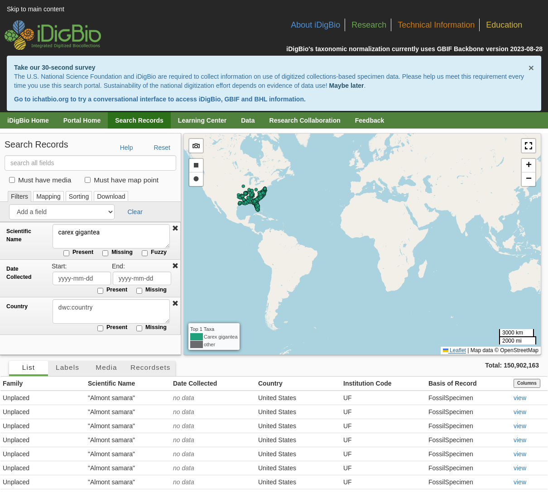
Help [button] (126, 147)
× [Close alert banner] (531, 67)
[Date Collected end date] (142, 278)
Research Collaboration (305, 120)
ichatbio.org (50, 99)
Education (504, 24)
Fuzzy (154, 252)
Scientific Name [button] (111, 383)
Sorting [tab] (79, 196)
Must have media (40, 180)
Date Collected (18, 273)
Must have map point (122, 180)
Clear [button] (134, 211)
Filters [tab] (19, 196)
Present (78, 252)
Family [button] (13, 383)
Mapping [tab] (48, 196)
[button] (175, 228)
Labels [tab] (67, 367)
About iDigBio (315, 24)
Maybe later (346, 85)
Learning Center (202, 120)
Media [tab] (106, 367)
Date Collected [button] (195, 383)
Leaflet (454, 350)
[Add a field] (62, 212)
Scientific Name (18, 235)
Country (17, 306)
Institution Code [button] (367, 383)
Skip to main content (35, 9)
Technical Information (436, 24)
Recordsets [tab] (150, 367)
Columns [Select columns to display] (527, 383)
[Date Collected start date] (82, 278)
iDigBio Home (28, 120)
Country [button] (270, 383)
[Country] (111, 311)
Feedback (370, 120)
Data (248, 120)
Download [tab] (111, 196)
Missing (117, 252)
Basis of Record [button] (452, 383)
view (520, 397)
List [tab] (28, 367)
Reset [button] (162, 147)
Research (368, 24)
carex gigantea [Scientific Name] (111, 236)
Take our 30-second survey (54, 67)
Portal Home (82, 120)
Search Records (139, 120)
